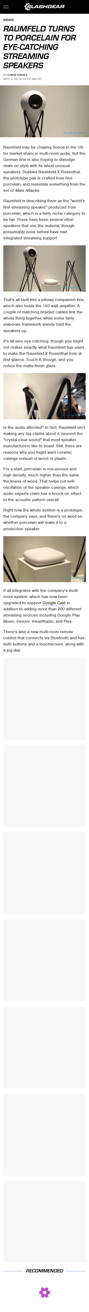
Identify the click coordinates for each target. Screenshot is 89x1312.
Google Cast (54, 602)
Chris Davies (17, 75)
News (8, 20)
